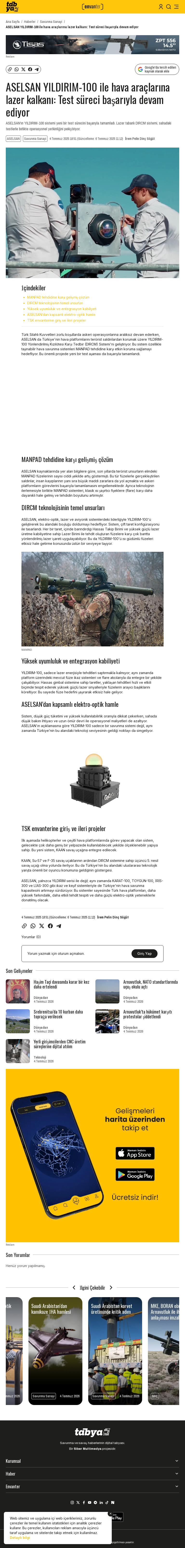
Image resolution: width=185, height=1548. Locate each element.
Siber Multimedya (87, 1448)
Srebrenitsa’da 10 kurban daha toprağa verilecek (58, 1014)
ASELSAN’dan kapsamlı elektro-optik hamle (61, 314)
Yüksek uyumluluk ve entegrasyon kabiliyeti (62, 309)
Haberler (29, 22)
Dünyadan (41, 998)
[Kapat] (110, 1513)
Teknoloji (40, 1057)
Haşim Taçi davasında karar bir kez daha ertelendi (61, 984)
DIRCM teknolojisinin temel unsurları (55, 303)
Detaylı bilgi (20, 1537)
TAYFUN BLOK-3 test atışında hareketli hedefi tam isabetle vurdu (31, 1311)
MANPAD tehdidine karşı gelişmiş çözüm (58, 297)
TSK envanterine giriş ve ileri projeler (56, 320)
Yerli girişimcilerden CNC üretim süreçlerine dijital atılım (60, 1044)
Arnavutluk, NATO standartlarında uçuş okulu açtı (150, 984)
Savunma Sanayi (51, 22)
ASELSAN (13, 139)
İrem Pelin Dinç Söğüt (140, 139)
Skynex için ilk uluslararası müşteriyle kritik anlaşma (92, 1308)
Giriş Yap (144, 953)
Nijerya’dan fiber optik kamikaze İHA (148, 1308)
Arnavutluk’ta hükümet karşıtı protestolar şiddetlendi (147, 1014)
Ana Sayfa (13, 22)
